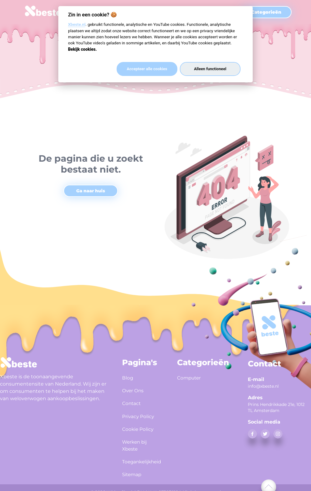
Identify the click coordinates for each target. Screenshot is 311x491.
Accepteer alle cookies (147, 69)
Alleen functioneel (210, 69)
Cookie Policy (140, 424)
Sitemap (133, 468)
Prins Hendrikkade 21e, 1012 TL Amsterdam (276, 407)
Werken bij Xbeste (137, 440)
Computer (191, 377)
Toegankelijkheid (142, 456)
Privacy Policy (141, 413)
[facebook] (252, 433)
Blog (128, 377)
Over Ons (135, 389)
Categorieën (266, 12)
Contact (133, 401)
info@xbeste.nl (263, 386)
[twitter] (265, 433)
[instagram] (277, 433)
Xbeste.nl (76, 24)
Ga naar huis (90, 191)
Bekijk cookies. (82, 49)
